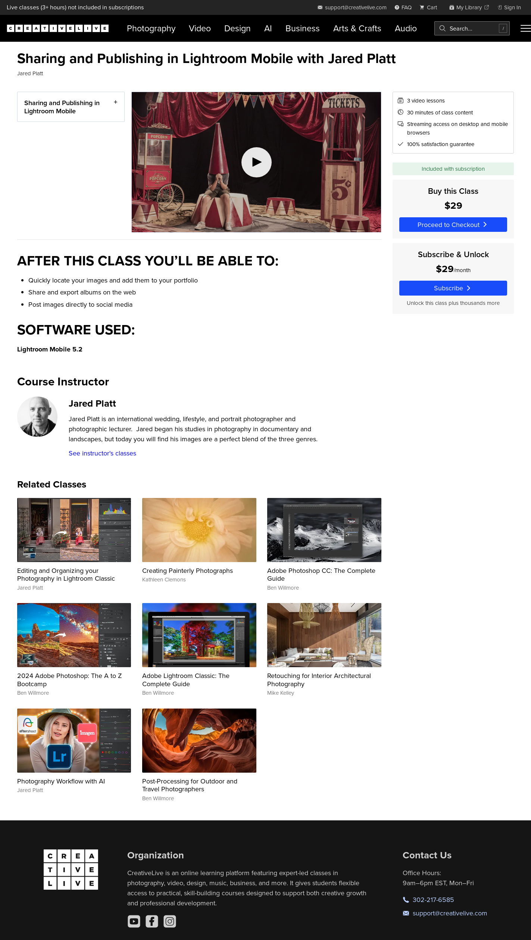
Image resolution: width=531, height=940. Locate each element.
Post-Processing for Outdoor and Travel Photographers (189, 785)
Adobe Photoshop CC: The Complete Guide (321, 574)
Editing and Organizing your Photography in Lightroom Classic (66, 574)
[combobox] (472, 28)
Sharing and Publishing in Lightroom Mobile (62, 107)
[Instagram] (170, 921)
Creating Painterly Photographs (187, 570)
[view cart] (430, 7)
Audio (406, 28)
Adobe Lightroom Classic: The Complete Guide (185, 679)
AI (268, 28)
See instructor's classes (102, 453)
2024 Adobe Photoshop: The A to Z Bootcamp (69, 679)
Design (237, 28)
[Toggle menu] (526, 28)
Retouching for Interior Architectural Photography (319, 679)
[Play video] (256, 162)
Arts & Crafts (357, 28)
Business (302, 28)
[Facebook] (152, 921)
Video (200, 28)
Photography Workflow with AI (61, 781)
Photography (151, 28)
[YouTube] (134, 921)
